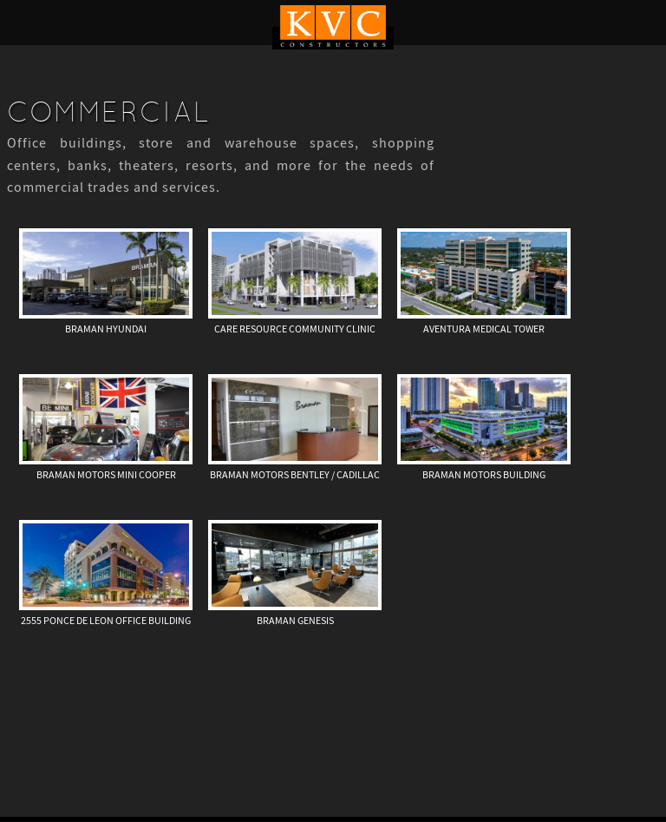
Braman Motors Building (483, 475)
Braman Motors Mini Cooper (106, 475)
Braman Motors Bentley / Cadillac (295, 475)
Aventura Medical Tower (484, 329)
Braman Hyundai (106, 329)
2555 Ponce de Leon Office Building (106, 621)
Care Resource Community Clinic (294, 329)
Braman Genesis (295, 621)
